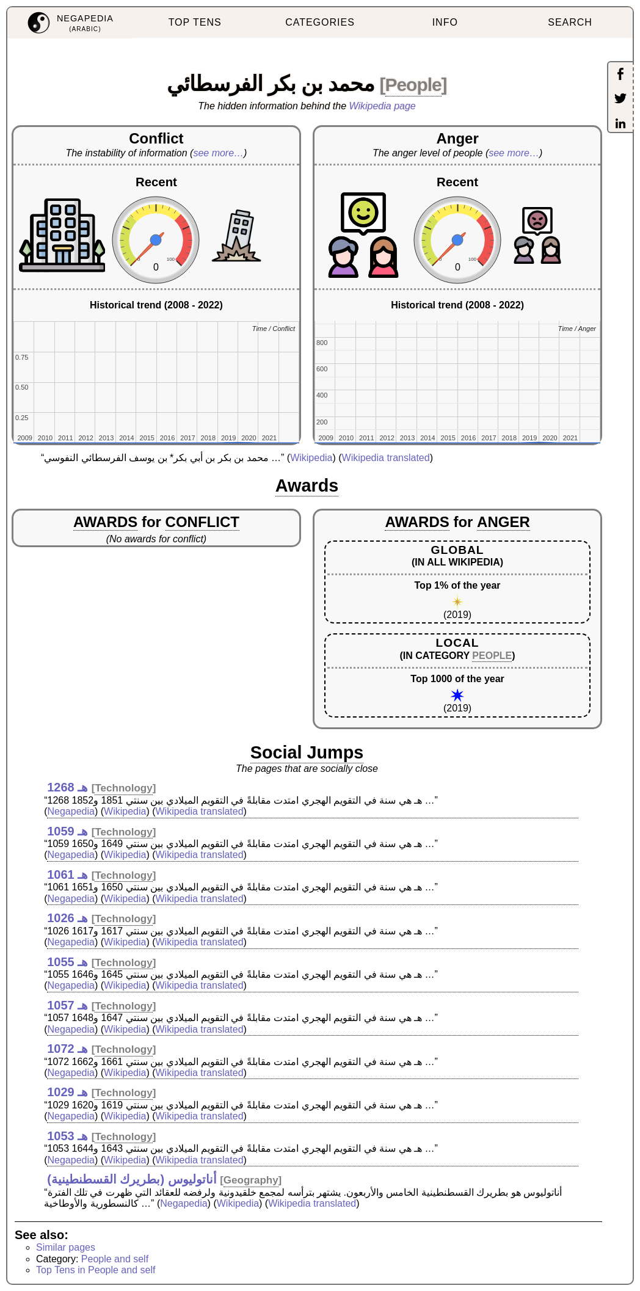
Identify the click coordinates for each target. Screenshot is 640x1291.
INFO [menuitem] (445, 22)
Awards (307, 485)
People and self (114, 1259)
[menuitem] (70, 22)
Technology (123, 788)
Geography (251, 1180)
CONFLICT (202, 522)
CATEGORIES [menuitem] (320, 22)
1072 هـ (67, 1048)
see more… (218, 153)
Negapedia (71, 811)
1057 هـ (67, 1005)
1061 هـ (67, 874)
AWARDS (105, 522)
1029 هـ (67, 1092)
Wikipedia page (382, 106)
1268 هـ (67, 787)
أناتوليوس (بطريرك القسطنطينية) (131, 1179)
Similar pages (65, 1247)
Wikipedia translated (386, 458)
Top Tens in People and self (95, 1270)
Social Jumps (307, 752)
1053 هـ (67, 1136)
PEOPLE (492, 655)
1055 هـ (67, 962)
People (413, 85)
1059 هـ (67, 831)
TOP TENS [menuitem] (195, 22)
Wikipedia (311, 458)
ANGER (503, 522)
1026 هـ (67, 918)
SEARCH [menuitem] (570, 22)
